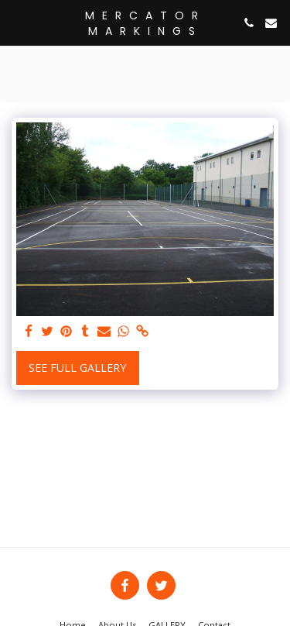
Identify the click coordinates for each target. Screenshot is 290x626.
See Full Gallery (77, 367)
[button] (17, 22)
